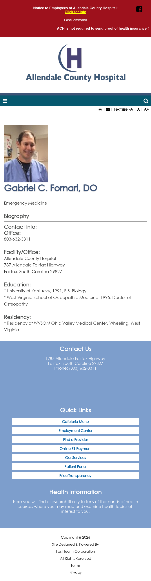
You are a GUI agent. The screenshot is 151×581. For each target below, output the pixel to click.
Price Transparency (75, 475)
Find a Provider (75, 439)
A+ (146, 109)
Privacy (75, 572)
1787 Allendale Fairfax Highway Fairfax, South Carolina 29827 (75, 361)
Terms (75, 565)
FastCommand (75, 20)
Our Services (75, 457)
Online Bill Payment (75, 448)
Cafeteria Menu (75, 421)
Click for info (75, 12)
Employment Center (75, 430)
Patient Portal (75, 466)
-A (131, 109)
